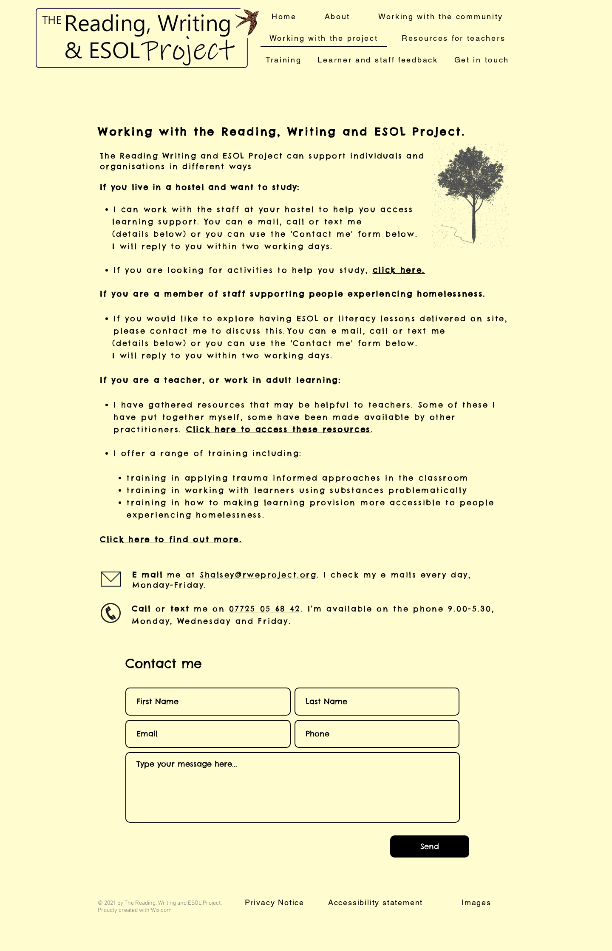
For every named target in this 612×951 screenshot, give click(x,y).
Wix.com (161, 910)
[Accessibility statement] (376, 902)
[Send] (429, 846)
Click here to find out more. (171, 539)
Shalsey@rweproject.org (258, 575)
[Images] (477, 902)
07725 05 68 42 (264, 609)
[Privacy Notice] (275, 902)
